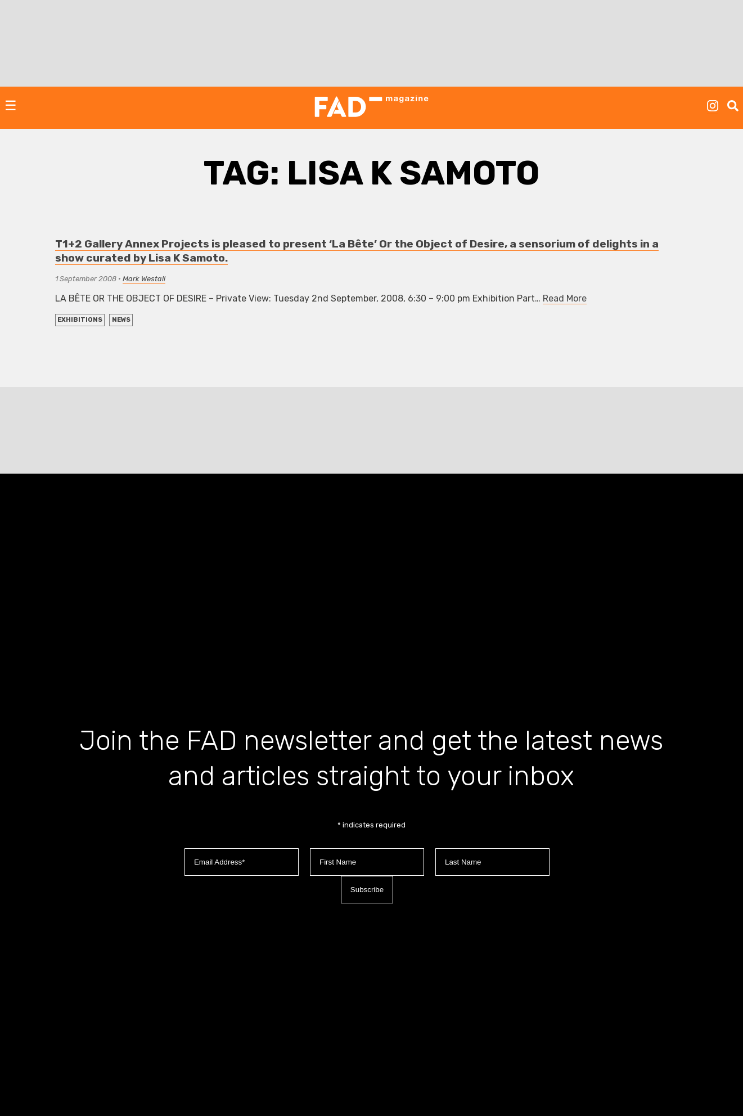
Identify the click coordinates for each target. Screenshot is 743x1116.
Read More (565, 298)
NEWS (121, 319)
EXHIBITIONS (79, 319)
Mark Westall (144, 278)
